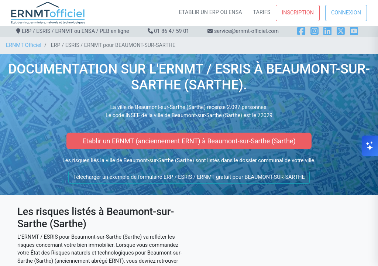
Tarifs (262, 12)
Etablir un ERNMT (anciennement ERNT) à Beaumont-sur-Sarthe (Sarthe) (188, 141)
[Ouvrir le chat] (370, 146)
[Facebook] (301, 31)
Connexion (346, 13)
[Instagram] (314, 31)
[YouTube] (354, 31)
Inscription (298, 13)
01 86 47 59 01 (171, 31)
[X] (341, 31)
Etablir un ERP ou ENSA (210, 12)
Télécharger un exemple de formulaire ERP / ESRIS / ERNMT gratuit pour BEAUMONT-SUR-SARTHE (189, 177)
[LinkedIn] (327, 31)
